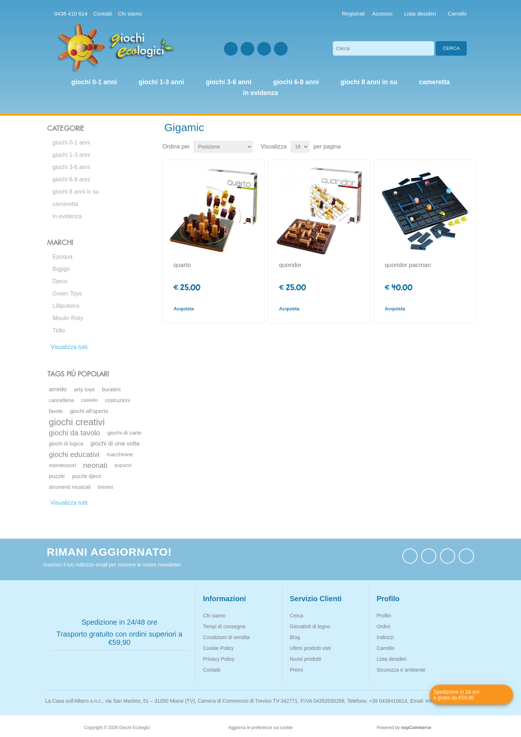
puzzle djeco (86, 476)
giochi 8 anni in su (75, 192)
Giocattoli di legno (310, 626)
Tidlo (58, 330)
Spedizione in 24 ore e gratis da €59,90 (456, 695)
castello (89, 400)
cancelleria (61, 400)
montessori (62, 465)
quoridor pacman (408, 265)
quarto (182, 265)
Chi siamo (130, 13)
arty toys (84, 389)
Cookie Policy (218, 648)
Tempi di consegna (224, 626)
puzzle (57, 476)
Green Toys (67, 293)
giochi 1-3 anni (71, 155)
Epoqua (62, 257)
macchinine (119, 454)
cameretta (65, 204)
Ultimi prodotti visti (310, 648)
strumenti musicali (70, 487)
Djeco (59, 281)
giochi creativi (77, 422)
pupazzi (123, 465)
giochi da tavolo (74, 433)
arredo (58, 389)
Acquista (183, 308)
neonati (95, 465)
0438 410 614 (71, 13)
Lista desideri (392, 659)
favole (56, 411)
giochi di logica (66, 444)
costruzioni (117, 400)
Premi (296, 670)
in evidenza (67, 216)
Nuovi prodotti (305, 659)
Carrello (385, 648)
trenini (105, 487)
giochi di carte (124, 433)
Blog (295, 637)
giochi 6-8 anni (71, 179)
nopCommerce (416, 727)
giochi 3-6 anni (71, 167)
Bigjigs (60, 269)
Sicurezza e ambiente (401, 670)
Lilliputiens (66, 306)
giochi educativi (74, 454)
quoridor (290, 265)
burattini (111, 389)
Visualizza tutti (69, 347)
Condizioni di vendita (226, 637)
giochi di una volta (115, 443)
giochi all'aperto (89, 411)
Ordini (383, 626)
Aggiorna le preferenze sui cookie (260, 727)
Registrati (353, 13)
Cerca (451, 48)
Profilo (384, 616)
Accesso (382, 13)
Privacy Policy (218, 659)
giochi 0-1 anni (71, 142)
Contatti (102, 13)
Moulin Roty (67, 318)
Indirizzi (385, 637)
